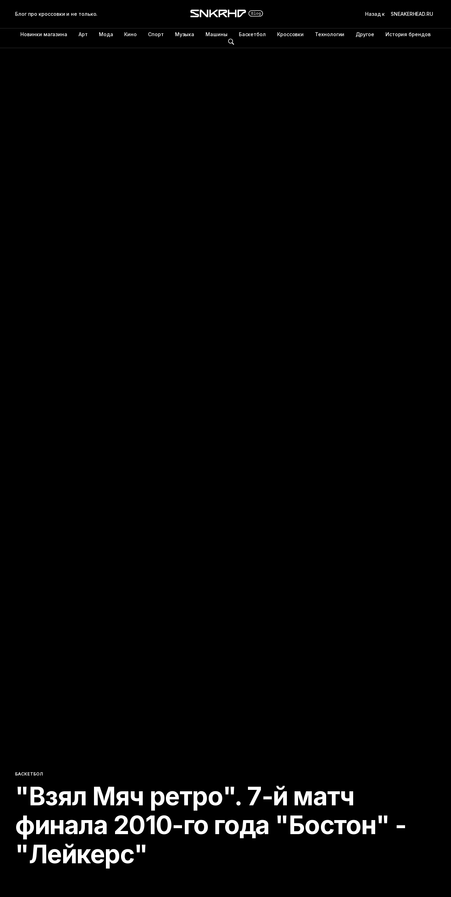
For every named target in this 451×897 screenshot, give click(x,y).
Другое (365, 34)
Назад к (400, 14)
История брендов (408, 34)
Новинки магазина (43, 34)
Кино (130, 34)
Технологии (329, 34)
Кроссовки (290, 34)
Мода (106, 34)
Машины (217, 34)
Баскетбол (252, 34)
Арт (83, 34)
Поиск (231, 41)
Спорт (156, 34)
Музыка (185, 34)
